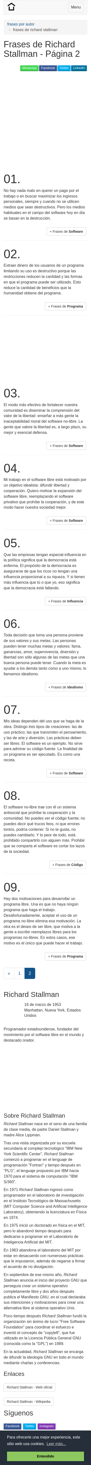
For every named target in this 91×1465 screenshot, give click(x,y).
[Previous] (9, 973)
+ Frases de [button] (66, 231)
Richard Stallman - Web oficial (29, 1387)
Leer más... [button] (56, 1444)
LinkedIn (79, 68)
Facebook (48, 68)
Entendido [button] (45, 1456)
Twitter (64, 68)
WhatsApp (29, 68)
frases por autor (20, 24)
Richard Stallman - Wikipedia (28, 1402)
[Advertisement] (45, 121)
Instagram (47, 1426)
